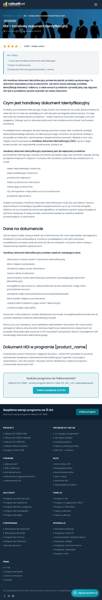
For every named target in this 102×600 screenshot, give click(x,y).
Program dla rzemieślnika (16, 511)
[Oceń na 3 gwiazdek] (12, 46)
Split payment (11, 464)
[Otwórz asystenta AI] (85, 593)
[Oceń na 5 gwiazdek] (20, 46)
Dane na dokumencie (20, 65)
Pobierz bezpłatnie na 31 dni (51, 390)
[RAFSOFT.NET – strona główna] (14, 4)
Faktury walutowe (63, 511)
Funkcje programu (63, 442)
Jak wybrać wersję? (64, 437)
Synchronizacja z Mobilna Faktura (70, 537)
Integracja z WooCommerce (68, 545)
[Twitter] (8, 596)
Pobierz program (87, 411)
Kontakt (8, 580)
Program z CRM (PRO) (65, 507)
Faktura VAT (9, 16)
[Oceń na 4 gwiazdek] (16, 46)
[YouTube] (13, 596)
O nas (7, 567)
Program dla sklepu (13, 515)
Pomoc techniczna (13, 575)
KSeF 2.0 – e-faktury (64, 450)
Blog (19, 16)
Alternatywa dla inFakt (15, 533)
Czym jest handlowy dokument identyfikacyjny (32, 60)
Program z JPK (61, 498)
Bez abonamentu (13, 472)
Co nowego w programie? (67, 433)
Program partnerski (13, 571)
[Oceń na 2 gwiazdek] (9, 46)
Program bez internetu (15, 541)
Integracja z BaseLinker (65, 549)
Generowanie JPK (13, 480)
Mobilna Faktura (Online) (16, 446)
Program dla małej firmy (16, 502)
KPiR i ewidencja (12, 468)
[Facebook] (4, 596)
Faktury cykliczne (63, 515)
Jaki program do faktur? (66, 484)
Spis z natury (60, 476)
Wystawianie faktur (64, 468)
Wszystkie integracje (64, 529)
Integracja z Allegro (63, 541)
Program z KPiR (61, 553)
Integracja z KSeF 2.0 (64, 533)
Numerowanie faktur (64, 472)
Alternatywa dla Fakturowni (17, 529)
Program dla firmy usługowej (18, 507)
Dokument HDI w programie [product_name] (32, 69)
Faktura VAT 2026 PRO (15, 442)
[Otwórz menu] (96, 4)
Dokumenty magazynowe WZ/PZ (20, 476)
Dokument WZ (61, 480)
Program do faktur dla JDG (17, 498)
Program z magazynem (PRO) (69, 502)
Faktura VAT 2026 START (16, 433)
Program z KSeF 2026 (14, 450)
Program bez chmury (14, 537)
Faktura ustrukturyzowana (67, 446)
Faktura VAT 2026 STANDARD (18, 437)
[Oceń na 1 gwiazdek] (5, 46)
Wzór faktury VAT (63, 464)
